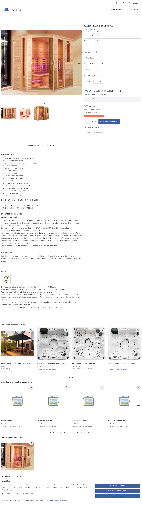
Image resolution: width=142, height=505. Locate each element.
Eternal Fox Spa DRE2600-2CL (83, 363)
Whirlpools (116, 10)
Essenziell (8, 500)
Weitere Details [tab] (48, 146)
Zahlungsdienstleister (26, 500)
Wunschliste (92, 127)
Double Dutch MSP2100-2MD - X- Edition (52, 363)
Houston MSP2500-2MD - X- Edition (121, 363)
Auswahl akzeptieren (117, 491)
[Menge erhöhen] (92, 121)
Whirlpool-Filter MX (80, 420)
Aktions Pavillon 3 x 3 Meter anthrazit (15, 363)
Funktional (44, 500)
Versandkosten (99, 132)
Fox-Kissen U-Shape (44, 420)
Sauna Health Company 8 (11, 475)
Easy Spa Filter (7, 420)
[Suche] (123, 3)
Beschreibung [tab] (33, 146)
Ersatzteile (131, 10)
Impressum (27, 493)
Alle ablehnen (117, 496)
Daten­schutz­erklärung (11, 493)
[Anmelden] (117, 3)
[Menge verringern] (95, 121)
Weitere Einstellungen (58, 500)
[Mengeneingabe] (87, 121)
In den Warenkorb (109, 121)
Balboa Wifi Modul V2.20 (117, 420)
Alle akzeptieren (117, 486)
